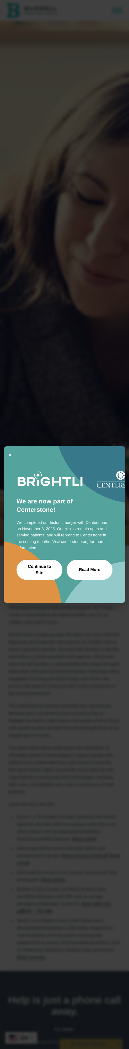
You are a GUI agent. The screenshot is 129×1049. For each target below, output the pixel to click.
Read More (89, 570)
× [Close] (10, 454)
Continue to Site (39, 569)
